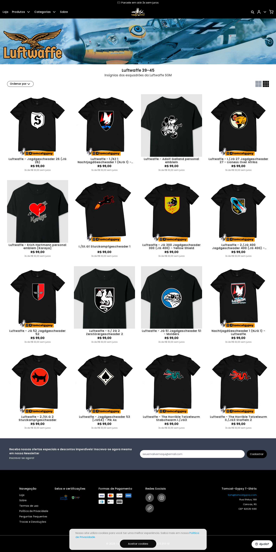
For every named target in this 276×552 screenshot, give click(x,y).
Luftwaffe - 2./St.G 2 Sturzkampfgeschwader (38, 418)
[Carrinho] (271, 12)
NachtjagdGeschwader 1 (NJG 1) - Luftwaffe (238, 332)
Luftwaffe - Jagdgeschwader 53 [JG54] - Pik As (104, 418)
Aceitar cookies (138, 543)
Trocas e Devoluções (32, 522)
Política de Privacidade (33, 511)
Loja (5, 12)
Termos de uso (28, 506)
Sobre (64, 12)
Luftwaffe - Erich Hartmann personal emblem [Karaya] (37, 246)
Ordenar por (20, 84)
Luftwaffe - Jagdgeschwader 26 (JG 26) (38, 160)
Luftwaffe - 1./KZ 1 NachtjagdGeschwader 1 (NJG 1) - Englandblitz (104, 160)
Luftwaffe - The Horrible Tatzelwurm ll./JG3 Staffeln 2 (238, 418)
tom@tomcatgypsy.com (242, 495)
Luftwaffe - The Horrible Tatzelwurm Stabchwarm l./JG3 (171, 418)
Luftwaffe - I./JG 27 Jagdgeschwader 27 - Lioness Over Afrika (238, 160)
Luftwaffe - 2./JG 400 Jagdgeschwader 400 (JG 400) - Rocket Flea (238, 246)
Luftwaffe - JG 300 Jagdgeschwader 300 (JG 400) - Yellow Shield (171, 246)
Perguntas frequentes (33, 516)
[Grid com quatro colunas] (266, 84)
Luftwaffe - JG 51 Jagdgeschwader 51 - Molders (171, 332)
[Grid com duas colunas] (258, 84)
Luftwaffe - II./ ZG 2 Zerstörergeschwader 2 (104, 332)
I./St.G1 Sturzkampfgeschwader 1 (104, 246)
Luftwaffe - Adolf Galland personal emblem (171, 160)
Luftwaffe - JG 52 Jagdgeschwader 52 (37, 332)
